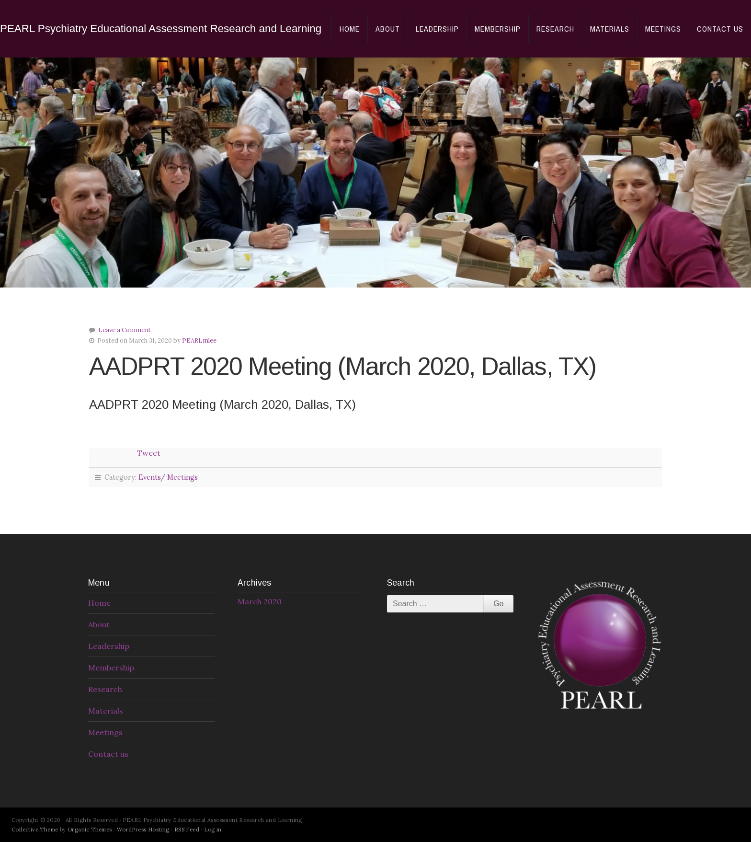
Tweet (148, 453)
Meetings (663, 28)
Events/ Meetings (168, 477)
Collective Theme (34, 829)
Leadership (437, 28)
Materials (609, 28)
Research (555, 28)
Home (350, 28)
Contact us (720, 28)
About (388, 28)
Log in (212, 829)
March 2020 (260, 601)
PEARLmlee (199, 340)
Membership (498, 28)
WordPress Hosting (143, 829)
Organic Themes (90, 829)
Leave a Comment (124, 330)
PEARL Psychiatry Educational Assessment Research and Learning (160, 29)
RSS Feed (186, 829)
